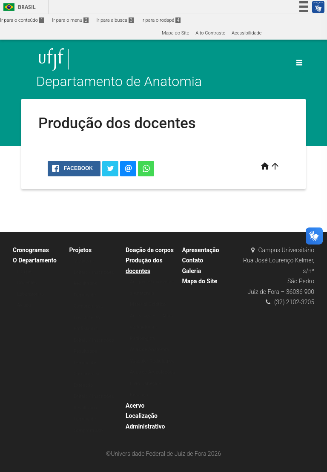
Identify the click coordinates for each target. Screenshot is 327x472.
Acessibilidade (246, 33)
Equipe (24, 271)
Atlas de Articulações (152, 372)
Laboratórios (30, 294)
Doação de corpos (150, 250)
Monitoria (84, 261)
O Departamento (35, 260)
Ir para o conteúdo (22, 20)
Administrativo (145, 426)
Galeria (191, 271)
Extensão (83, 385)
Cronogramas (31, 250)
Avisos (24, 305)
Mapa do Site (175, 33)
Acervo (135, 405)
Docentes (27, 282)
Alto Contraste (210, 33)
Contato (193, 260)
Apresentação (200, 250)
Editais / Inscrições (94, 272)
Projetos (80, 250)
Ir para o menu (70, 20)
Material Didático (148, 304)
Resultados (86, 283)
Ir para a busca (115, 20)
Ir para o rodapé (161, 20)
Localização (142, 415)
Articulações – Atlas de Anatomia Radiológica (151, 327)
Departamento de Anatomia (119, 82)
